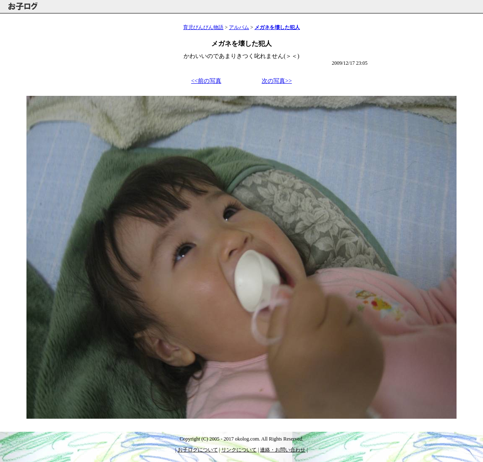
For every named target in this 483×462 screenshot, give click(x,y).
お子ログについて (198, 450)
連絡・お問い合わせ (282, 450)
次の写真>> (277, 81)
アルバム (239, 27)
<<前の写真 (206, 81)
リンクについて (239, 450)
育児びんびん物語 (203, 27)
